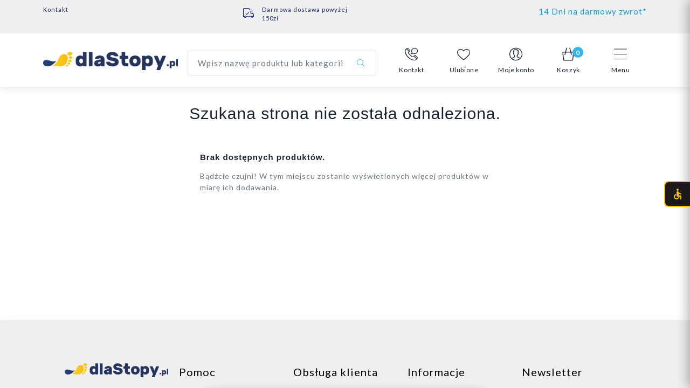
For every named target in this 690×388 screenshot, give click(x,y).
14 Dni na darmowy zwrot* (593, 11)
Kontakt (55, 9)
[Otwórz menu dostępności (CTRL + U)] (677, 194)
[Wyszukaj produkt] (282, 63)
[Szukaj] (360, 63)
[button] (411, 61)
